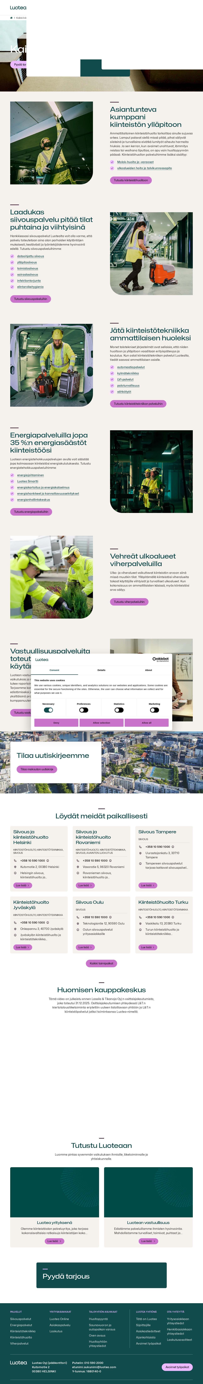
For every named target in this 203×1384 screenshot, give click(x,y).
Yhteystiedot (138, 7)
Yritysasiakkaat (60, 1311)
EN (156, 7)
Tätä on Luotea (146, 1319)
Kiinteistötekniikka (23, 1331)
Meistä (52, 7)
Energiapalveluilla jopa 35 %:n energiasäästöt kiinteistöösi (49, 442)
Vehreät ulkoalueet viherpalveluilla (143, 560)
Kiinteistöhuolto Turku (163, 902)
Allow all (147, 722)
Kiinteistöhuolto (21, 1337)
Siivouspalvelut (20, 1319)
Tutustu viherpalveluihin (129, 601)
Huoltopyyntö (98, 1319)
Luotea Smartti (27, 481)
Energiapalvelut (21, 1325)
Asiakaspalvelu (60, 1325)
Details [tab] (102, 670)
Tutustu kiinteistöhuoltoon (131, 180)
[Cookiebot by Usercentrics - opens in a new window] (155, 659)
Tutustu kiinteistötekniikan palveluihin (138, 403)
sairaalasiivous (27, 274)
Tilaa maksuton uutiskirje (37, 769)
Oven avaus (97, 1335)
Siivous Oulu (90, 902)
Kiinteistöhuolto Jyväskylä (31, 905)
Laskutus (56, 1331)
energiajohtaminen (30, 475)
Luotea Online (59, 1319)
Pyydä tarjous (23, 64)
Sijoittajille (116, 7)
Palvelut (36, 7)
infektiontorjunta (29, 280)
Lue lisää (21, 885)
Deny (56, 722)
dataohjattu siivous (30, 256)
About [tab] (148, 670)
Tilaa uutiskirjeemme (53, 755)
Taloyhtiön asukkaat (103, 1311)
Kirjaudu (184, 6)
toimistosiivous (27, 268)
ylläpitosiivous (27, 262)
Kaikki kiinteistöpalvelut (29, 18)
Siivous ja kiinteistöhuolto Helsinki (30, 837)
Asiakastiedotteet (148, 1331)
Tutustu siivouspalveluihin (30, 299)
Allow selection (101, 722)
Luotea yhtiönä (146, 1311)
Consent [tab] (54, 670)
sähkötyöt (124, 391)
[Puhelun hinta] (47, 860)
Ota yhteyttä (175, 1311)
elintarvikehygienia (30, 286)
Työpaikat (70, 7)
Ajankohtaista (93, 7)
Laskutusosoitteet (179, 1339)
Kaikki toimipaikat (101, 963)
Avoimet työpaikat (148, 1343)
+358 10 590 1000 (32, 860)
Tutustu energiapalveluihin (31, 511)
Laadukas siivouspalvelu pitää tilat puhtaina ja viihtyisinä (51, 219)
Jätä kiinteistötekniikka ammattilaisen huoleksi (150, 334)
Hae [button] (164, 5)
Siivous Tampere (157, 831)
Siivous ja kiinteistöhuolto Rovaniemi (93, 837)
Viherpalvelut (19, 1343)
